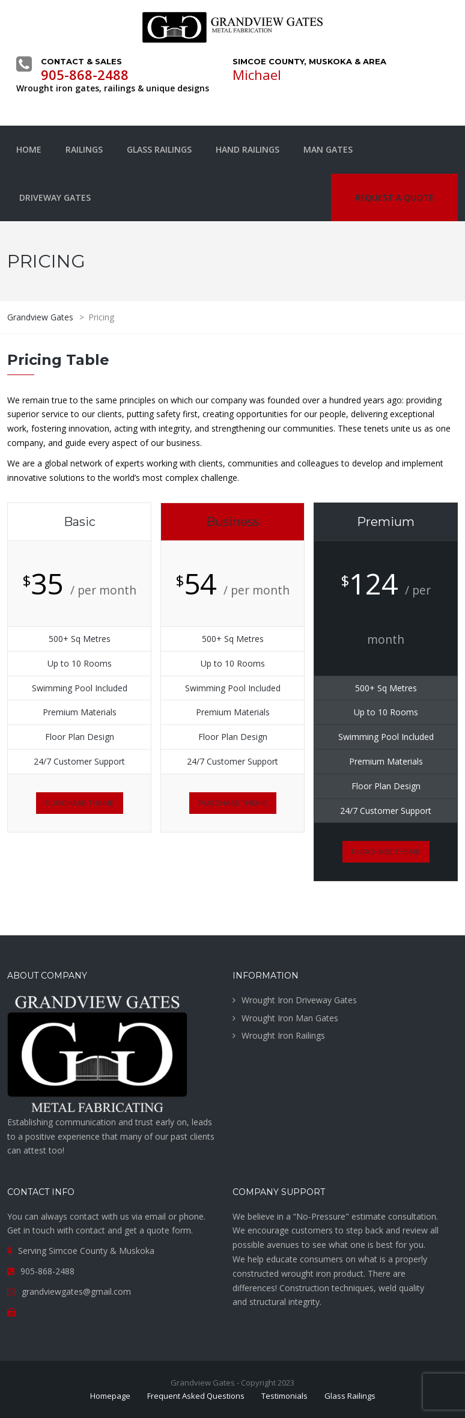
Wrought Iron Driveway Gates (299, 1000)
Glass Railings (159, 149)
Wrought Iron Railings (283, 1035)
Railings (84, 149)
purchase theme (79, 802)
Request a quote (394, 197)
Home (28, 149)
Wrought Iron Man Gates (290, 1018)
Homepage (110, 1395)
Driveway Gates (55, 197)
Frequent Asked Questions (196, 1395)
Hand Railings (247, 149)
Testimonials (284, 1395)
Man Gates (328, 149)
